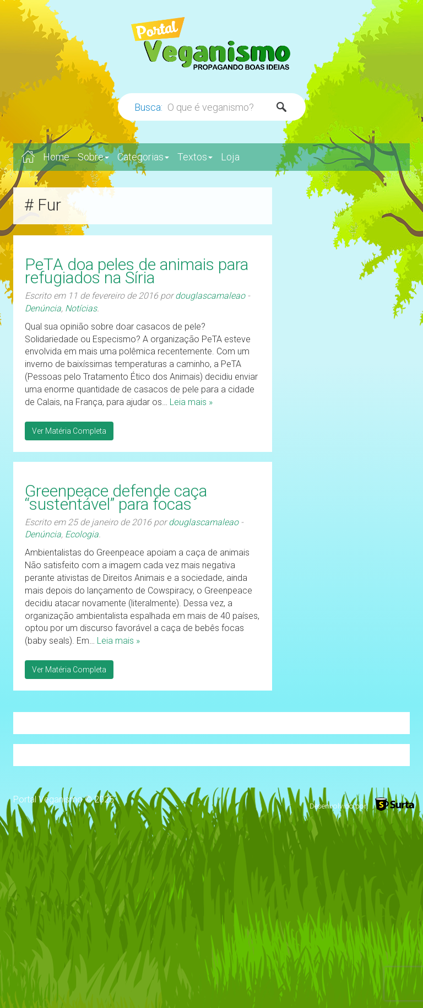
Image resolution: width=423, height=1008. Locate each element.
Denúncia (43, 308)
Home (56, 157)
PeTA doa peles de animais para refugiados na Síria (136, 271)
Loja (230, 157)
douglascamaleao (210, 295)
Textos (195, 157)
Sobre (93, 157)
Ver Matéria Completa (69, 431)
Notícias (81, 308)
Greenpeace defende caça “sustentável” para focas (116, 497)
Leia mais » (191, 402)
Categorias (143, 157)
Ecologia (82, 534)
